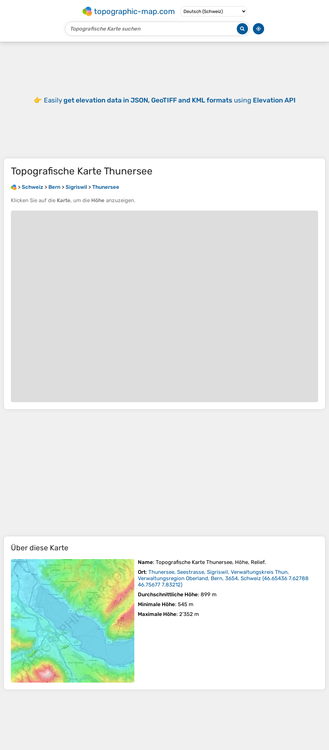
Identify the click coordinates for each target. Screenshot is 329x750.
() (223, 578)
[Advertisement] (164, 473)
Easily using (170, 100)
